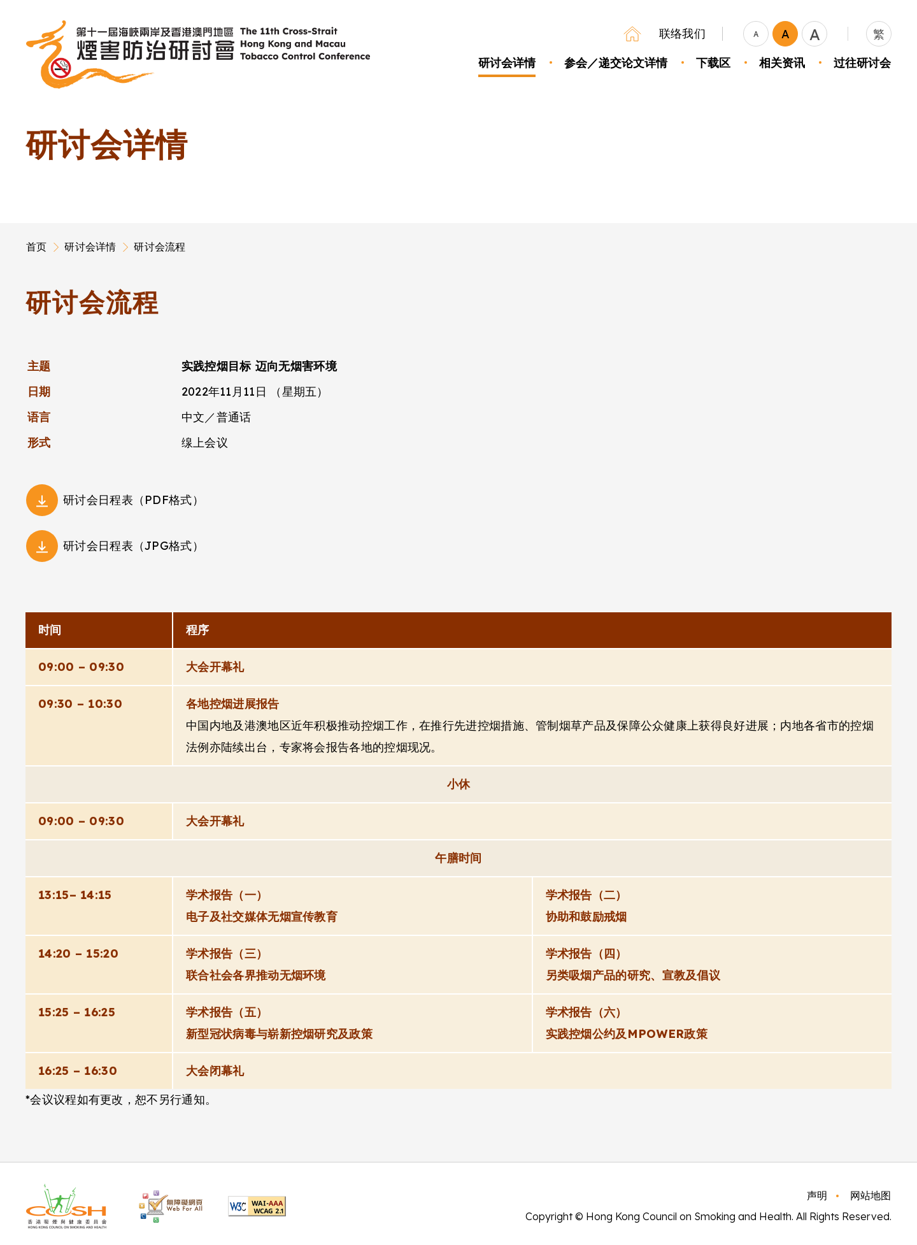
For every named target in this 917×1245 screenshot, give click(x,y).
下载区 (713, 62)
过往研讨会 (862, 62)
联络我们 (682, 33)
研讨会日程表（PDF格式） (133, 500)
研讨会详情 (507, 62)
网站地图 (870, 1195)
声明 (817, 1195)
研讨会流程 (159, 246)
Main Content (26, 284)
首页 (36, 246)
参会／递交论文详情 (615, 62)
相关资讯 (782, 62)
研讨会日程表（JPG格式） (133, 545)
